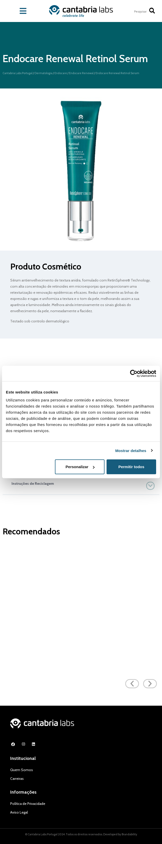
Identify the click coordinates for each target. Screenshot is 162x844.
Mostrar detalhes (130, 450)
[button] (81, 483)
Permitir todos (131, 467)
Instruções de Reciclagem (32, 483)
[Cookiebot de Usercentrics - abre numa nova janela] (133, 373)
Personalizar (80, 467)
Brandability (129, 834)
